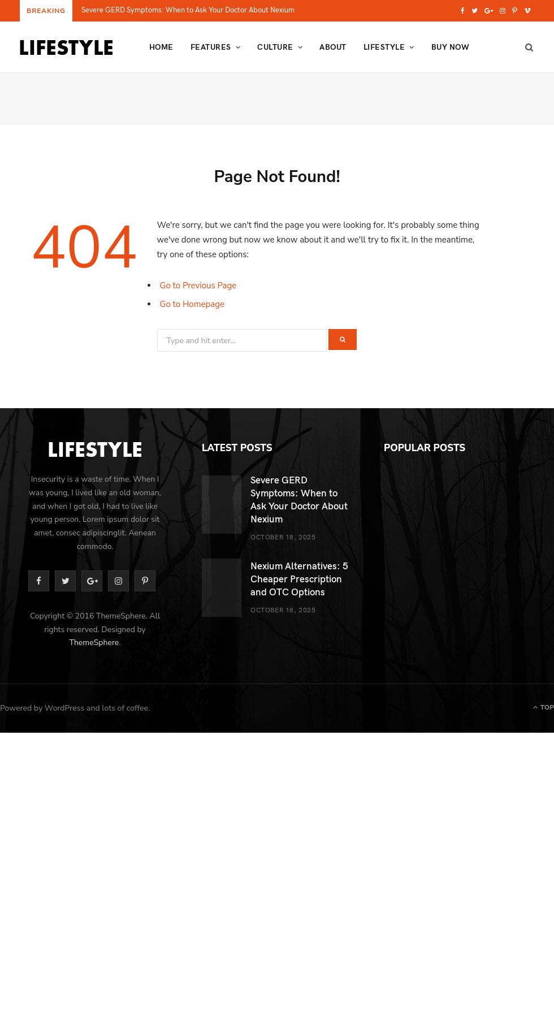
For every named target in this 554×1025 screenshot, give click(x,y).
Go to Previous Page (198, 285)
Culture (275, 46)
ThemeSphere (94, 642)
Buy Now (450, 46)
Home (161, 46)
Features (211, 46)
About (332, 46)
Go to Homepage (192, 304)
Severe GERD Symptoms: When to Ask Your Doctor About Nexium (188, 10)
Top (543, 707)
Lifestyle (384, 46)
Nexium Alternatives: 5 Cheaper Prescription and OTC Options (299, 578)
